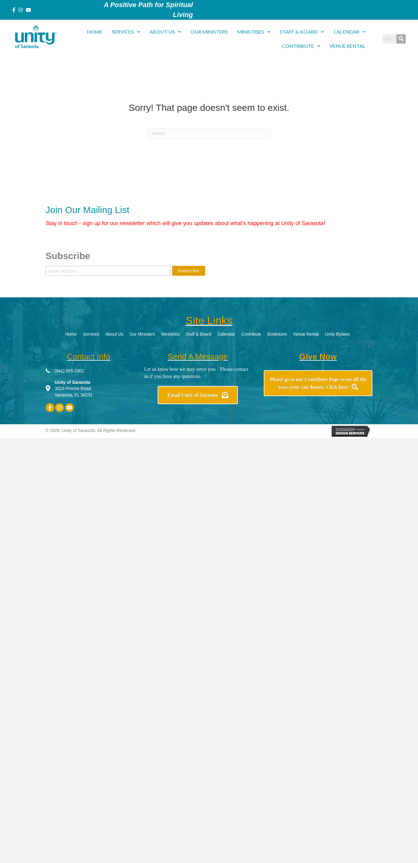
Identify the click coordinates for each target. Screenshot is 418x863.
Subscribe (68, 256)
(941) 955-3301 (69, 370)
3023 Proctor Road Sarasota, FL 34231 (74, 388)
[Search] (209, 133)
